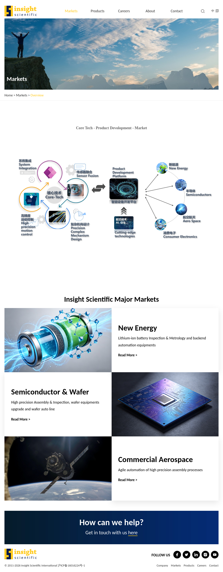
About (150, 11)
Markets (71, 11)
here (133, 532)
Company (162, 565)
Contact (177, 11)
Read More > (127, 355)
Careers (124, 11)
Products (97, 11)
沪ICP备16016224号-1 (71, 565)
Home (8, 95)
